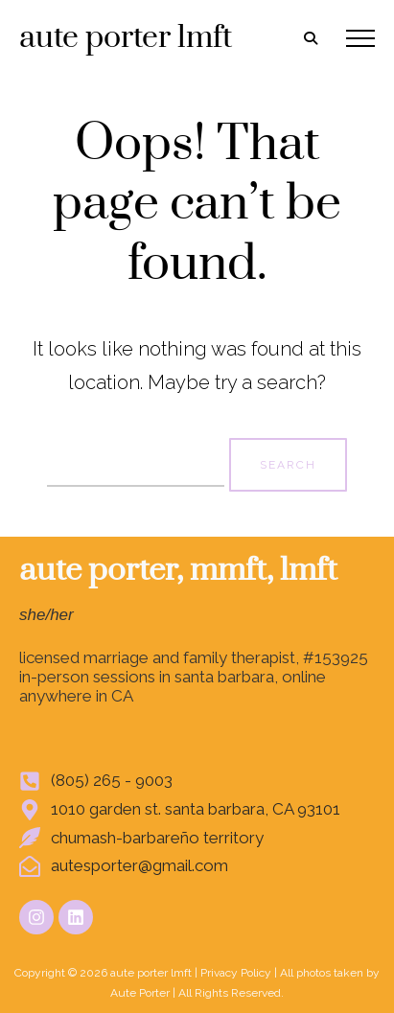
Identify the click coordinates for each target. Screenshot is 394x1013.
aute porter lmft (125, 38)
